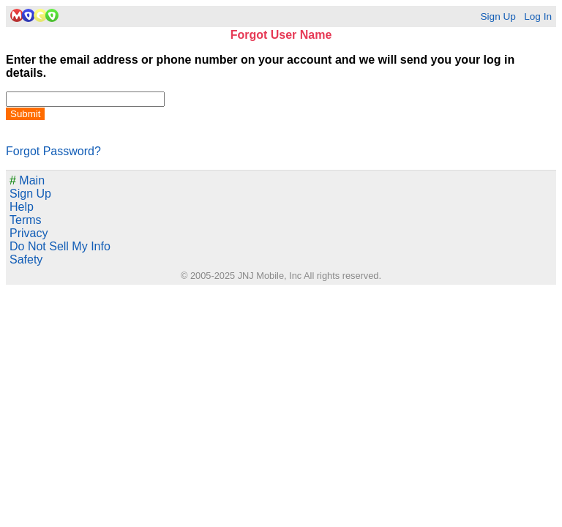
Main (27, 180)
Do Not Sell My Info (60, 246)
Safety (26, 259)
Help (22, 207)
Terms (26, 220)
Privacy (29, 233)
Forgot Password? (53, 151)
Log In (538, 16)
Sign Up (497, 16)
